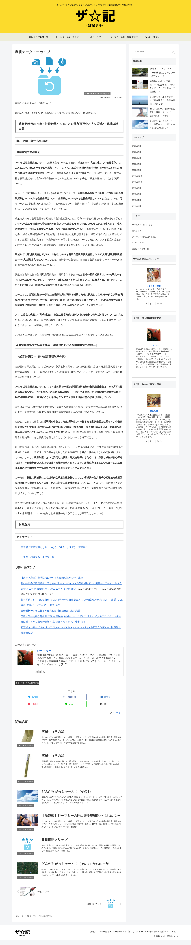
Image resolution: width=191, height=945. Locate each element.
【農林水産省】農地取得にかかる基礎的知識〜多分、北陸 (52, 577)
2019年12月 (137, 176)
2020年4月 (136, 158)
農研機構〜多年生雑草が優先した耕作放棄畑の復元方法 (51, 610)
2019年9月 (136, 188)
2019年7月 (136, 200)
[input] (154, 51)
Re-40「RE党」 (138, 243)
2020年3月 (136, 164)
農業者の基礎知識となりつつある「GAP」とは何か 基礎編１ (54, 547)
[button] (173, 52)
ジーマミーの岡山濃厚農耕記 (27, 683)
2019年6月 (136, 206)
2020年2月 (136, 170)
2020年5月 (136, 152)
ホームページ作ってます (142, 225)
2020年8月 (136, 146)
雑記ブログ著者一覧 (140, 249)
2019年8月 (136, 194)
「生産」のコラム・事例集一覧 (37, 557)
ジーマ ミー (44, 650)
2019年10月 (137, 182)
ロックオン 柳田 (154, 286)
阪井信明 (154, 411)
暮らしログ (136, 231)
